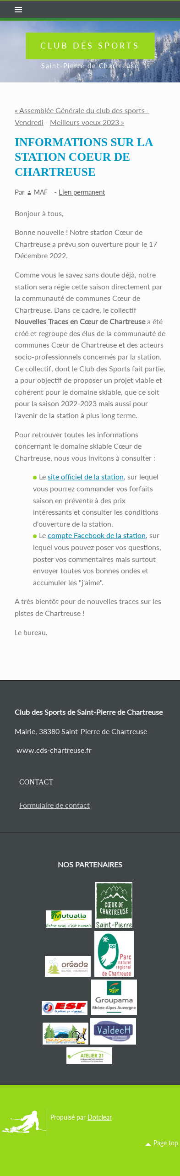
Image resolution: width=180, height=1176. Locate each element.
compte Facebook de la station (97, 535)
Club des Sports (90, 45)
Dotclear (99, 1117)
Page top (165, 1143)
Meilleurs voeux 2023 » (87, 122)
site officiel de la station (86, 476)
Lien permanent (82, 192)
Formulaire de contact (54, 804)
